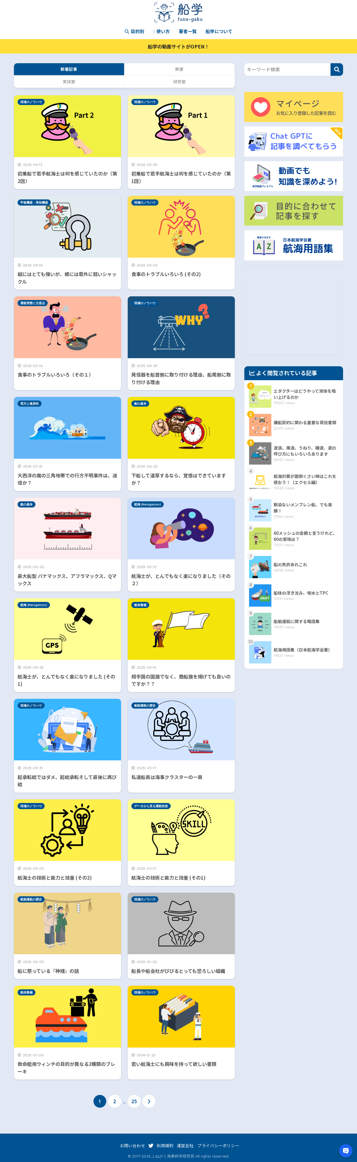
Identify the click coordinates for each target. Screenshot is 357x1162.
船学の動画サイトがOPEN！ (178, 46)
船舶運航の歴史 (145, 705)
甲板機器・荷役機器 (34, 202)
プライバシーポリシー (218, 1145)
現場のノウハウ (31, 102)
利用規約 (165, 1145)
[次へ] (149, 1101)
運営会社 (185, 1145)
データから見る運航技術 (151, 806)
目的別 (134, 31)
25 (134, 1101)
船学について (219, 31)
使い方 (161, 31)
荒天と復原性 (29, 404)
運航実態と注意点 (32, 303)
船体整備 (140, 605)
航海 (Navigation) (147, 504)
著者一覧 (188, 31)
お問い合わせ (132, 1145)
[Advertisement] (293, 316)
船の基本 (140, 404)
